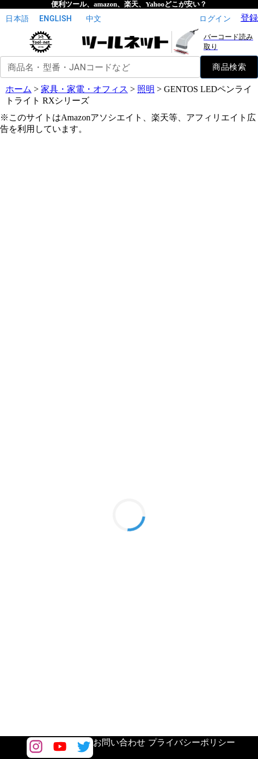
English (55, 19)
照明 (146, 89)
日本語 (17, 19)
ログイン (215, 19)
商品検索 (229, 67)
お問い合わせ (119, 742)
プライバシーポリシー (191, 742)
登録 (249, 17)
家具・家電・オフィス (84, 89)
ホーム (18, 89)
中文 (93, 19)
